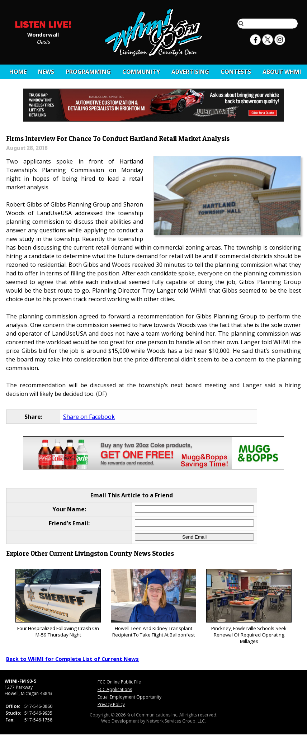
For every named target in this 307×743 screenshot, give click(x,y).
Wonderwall (43, 34)
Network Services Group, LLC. (176, 721)
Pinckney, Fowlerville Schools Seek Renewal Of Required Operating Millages (248, 606)
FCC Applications (115, 689)
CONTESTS (236, 72)
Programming (88, 72)
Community (141, 72)
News (46, 72)
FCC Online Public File (119, 682)
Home (18, 72)
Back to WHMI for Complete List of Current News (72, 658)
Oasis (43, 41)
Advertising (190, 72)
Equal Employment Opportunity (129, 697)
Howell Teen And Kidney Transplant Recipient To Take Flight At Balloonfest (153, 603)
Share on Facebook (89, 417)
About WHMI (282, 72)
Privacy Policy (111, 704)
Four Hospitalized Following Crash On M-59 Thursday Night (57, 603)
